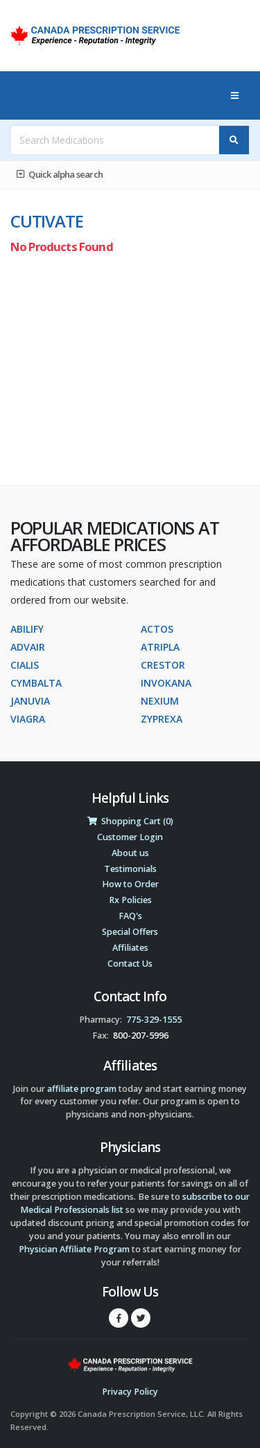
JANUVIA (30, 700)
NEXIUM (160, 700)
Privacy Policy (130, 1392)
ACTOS (157, 628)
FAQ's (130, 916)
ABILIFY (27, 628)
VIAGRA (27, 718)
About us (130, 853)
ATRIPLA (160, 646)
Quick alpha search (60, 174)
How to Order (130, 884)
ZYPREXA (161, 718)
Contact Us (130, 963)
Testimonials (130, 869)
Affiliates (130, 948)
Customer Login (130, 837)
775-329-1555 (154, 1019)
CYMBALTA (36, 682)
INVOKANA (166, 682)
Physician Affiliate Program (74, 1249)
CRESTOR (163, 664)
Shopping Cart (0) (130, 821)
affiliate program (81, 1089)
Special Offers (130, 932)
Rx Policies (130, 900)
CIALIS (24, 664)
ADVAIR (27, 646)
